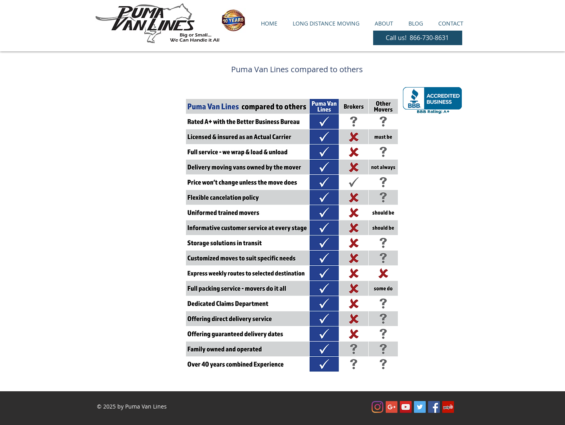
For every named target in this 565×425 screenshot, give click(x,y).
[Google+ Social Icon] (391, 407)
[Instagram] (377, 407)
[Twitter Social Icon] (420, 407)
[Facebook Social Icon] (434, 407)
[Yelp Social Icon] (448, 407)
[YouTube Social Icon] (406, 407)
